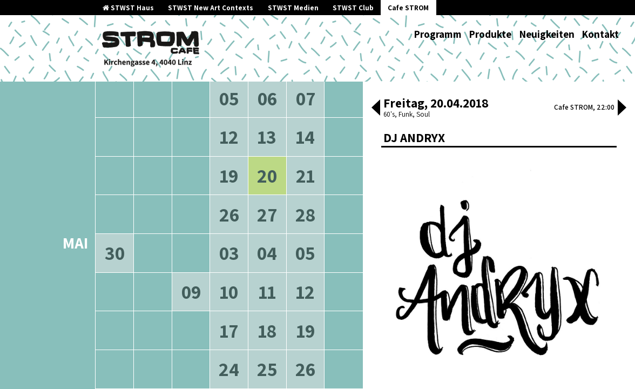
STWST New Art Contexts (210, 7)
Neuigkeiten (547, 34)
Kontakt (600, 34)
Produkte (490, 34)
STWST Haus (128, 7)
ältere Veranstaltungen (173, 108)
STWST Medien (293, 7)
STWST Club (353, 7)
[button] (375, 108)
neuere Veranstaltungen (277, 108)
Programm (438, 34)
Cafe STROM (408, 7)
